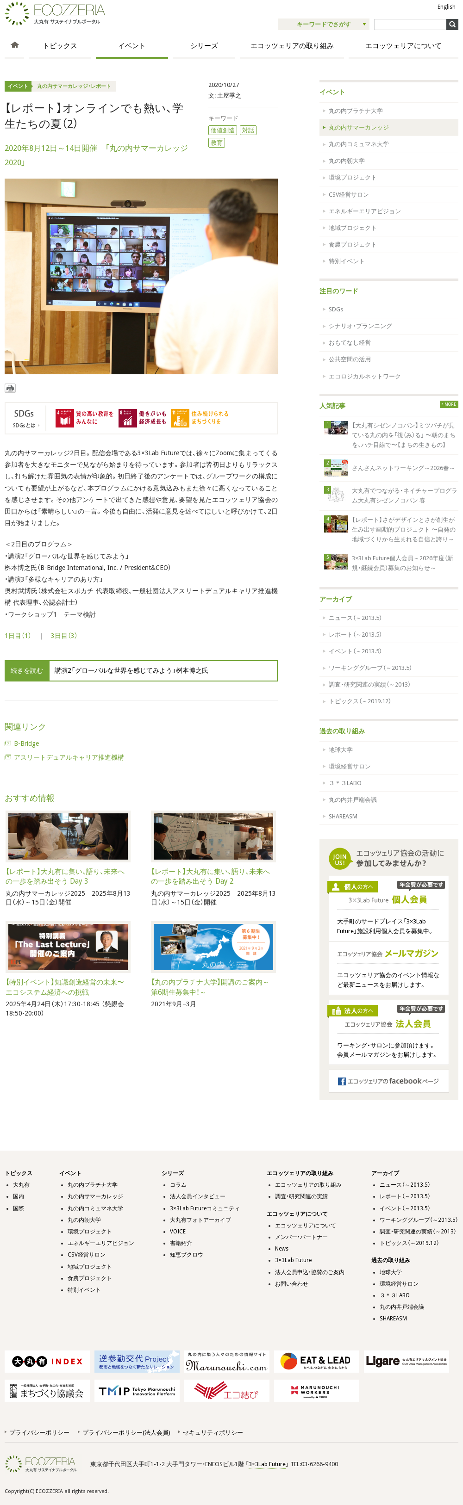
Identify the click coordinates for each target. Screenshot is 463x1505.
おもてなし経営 (350, 342)
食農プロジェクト (353, 244)
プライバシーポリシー (39, 1432)
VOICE (178, 1231)
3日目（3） (64, 635)
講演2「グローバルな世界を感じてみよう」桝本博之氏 (131, 670)
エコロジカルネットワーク (365, 376)
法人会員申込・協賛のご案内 (309, 1272)
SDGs (336, 309)
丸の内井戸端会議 (353, 799)
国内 (18, 1196)
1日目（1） (18, 635)
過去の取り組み (342, 731)
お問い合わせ (291, 1284)
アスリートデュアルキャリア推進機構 (69, 757)
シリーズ (204, 46)
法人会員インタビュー (197, 1196)
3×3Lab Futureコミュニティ (205, 1208)
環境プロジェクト (353, 177)
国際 (18, 1208)
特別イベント (347, 261)
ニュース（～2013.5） (355, 617)
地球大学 (341, 749)
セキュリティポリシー (213, 1432)
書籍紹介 (181, 1243)
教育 (217, 142)
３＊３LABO (345, 783)
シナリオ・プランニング (360, 325)
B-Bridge (26, 743)
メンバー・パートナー (301, 1237)
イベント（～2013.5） (355, 651)
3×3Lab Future (293, 1260)
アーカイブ (335, 599)
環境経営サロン (350, 766)
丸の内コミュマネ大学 (359, 144)
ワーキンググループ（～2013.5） (370, 667)
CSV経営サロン (349, 194)
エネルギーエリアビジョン (365, 211)
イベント (132, 46)
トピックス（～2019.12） (360, 701)
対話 (248, 130)
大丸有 (21, 1185)
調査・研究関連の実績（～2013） (370, 684)
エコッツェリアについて (403, 46)
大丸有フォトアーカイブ (200, 1220)
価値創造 (223, 130)
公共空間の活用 (350, 359)
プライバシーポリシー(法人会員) (126, 1432)
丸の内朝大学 (347, 160)
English (447, 7)
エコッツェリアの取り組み (292, 46)
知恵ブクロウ (186, 1254)
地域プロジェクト (353, 227)
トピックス (60, 46)
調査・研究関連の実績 (301, 1196)
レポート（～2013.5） (355, 634)
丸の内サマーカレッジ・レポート (74, 86)
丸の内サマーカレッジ (359, 127)
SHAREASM (343, 816)
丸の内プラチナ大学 (356, 110)
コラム (178, 1185)
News (281, 1248)
